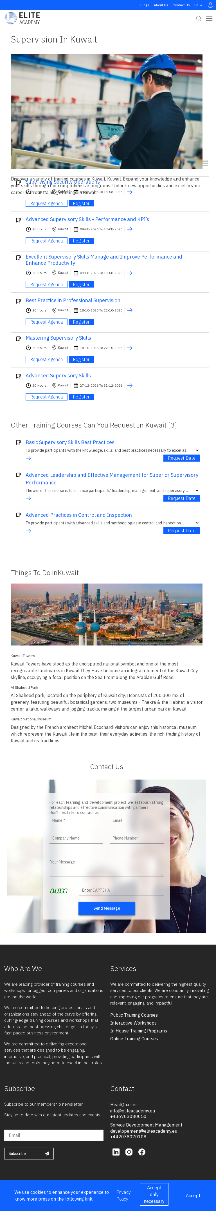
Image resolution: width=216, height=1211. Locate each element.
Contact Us (181, 5)
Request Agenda (46, 203)
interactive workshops (133, 1023)
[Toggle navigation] (209, 18)
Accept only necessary (154, 1194)
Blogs (144, 5)
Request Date (181, 458)
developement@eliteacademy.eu (143, 1131)
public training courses (134, 1015)
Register (81, 203)
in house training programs (138, 1031)
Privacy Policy (123, 1195)
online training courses (134, 1038)
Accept (193, 1195)
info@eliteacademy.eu (132, 1111)
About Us (161, 5)
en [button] (199, 5)
